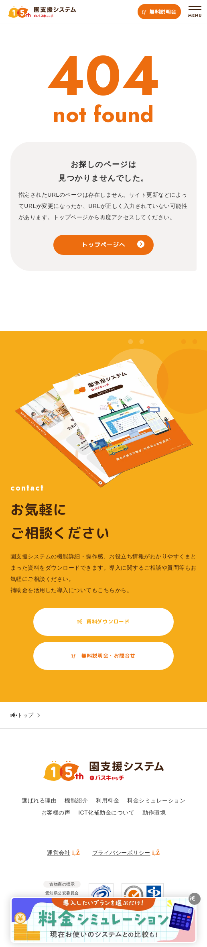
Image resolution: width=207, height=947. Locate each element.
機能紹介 (76, 800)
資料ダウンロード (103, 622)
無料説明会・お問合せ (103, 656)
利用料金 (107, 800)
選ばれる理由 (39, 800)
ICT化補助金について (106, 812)
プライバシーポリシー (126, 852)
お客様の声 (56, 812)
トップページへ (104, 244)
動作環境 (154, 812)
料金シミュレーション (156, 800)
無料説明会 (159, 11)
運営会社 (63, 852)
